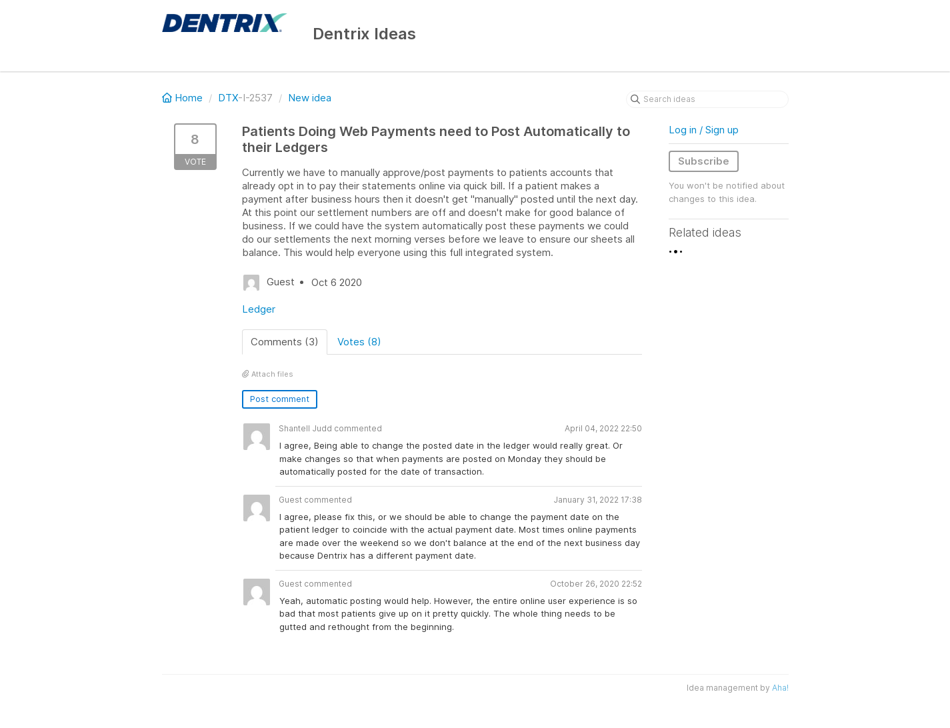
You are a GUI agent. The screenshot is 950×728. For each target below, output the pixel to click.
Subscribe (703, 161)
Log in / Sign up (704, 129)
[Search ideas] (707, 99)
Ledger (258, 309)
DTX (228, 97)
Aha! (780, 688)
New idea (309, 97)
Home (183, 97)
